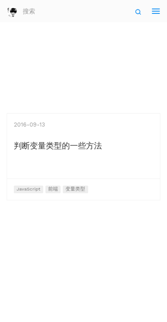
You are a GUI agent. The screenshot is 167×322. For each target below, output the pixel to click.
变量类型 (75, 189)
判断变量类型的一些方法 (58, 145)
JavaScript (28, 189)
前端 (53, 189)
